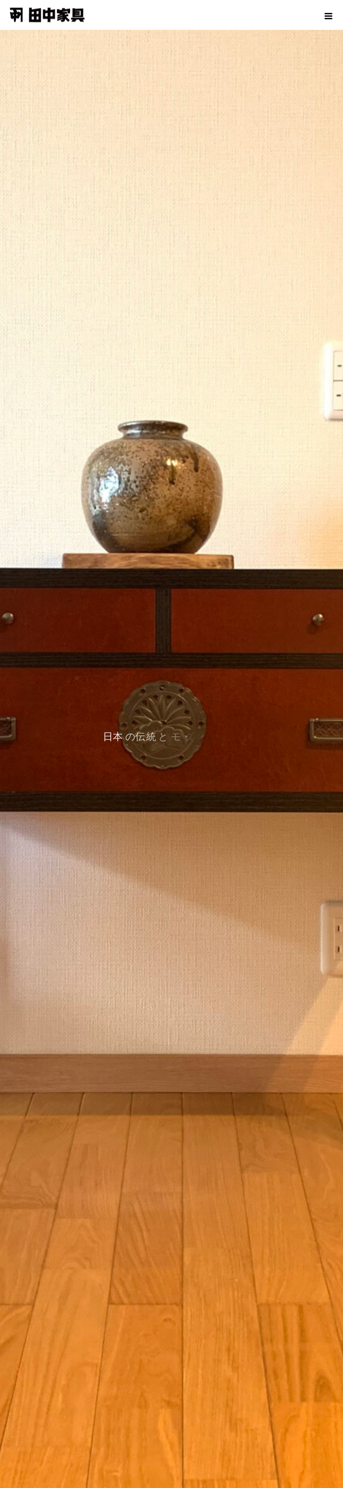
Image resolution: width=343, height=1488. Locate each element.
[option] (171, 744)
